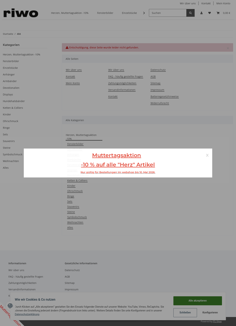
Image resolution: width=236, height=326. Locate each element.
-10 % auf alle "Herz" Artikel (118, 164)
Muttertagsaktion (116, 155)
